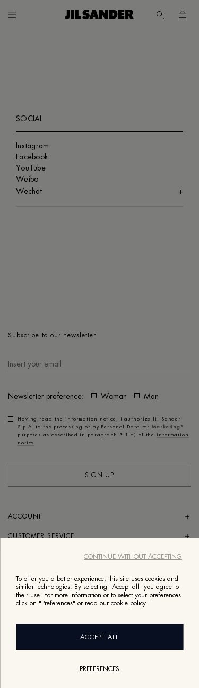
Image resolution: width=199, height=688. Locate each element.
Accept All (99, 637)
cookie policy (128, 603)
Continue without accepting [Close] (133, 556)
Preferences (99, 669)
